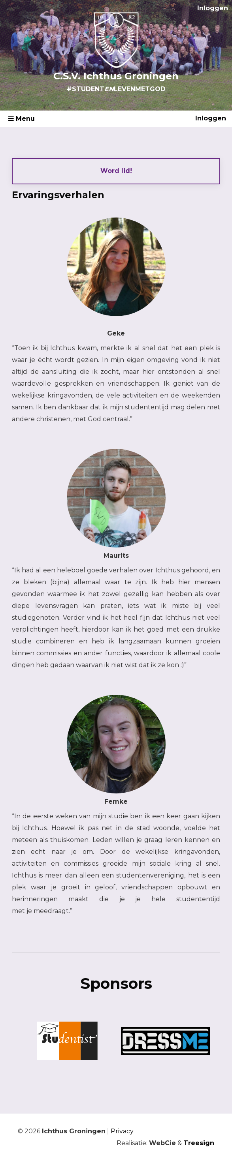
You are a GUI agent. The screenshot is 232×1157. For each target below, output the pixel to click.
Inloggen (212, 8)
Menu (21, 118)
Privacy (122, 1131)
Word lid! (116, 170)
